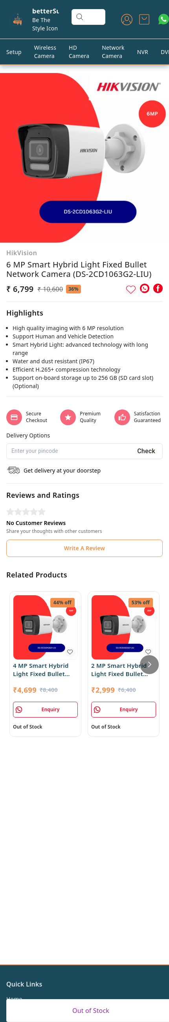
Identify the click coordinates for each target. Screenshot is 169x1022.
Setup (14, 52)
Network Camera (113, 52)
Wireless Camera (45, 52)
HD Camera (79, 52)
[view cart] (144, 19)
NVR (142, 52)
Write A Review (84, 548)
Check (146, 451)
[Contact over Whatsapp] (163, 19)
